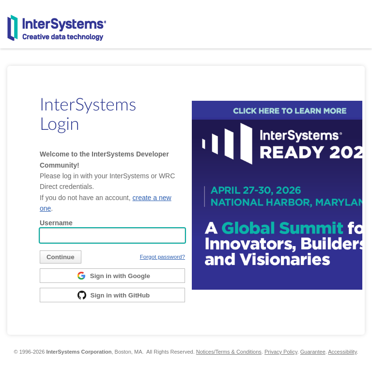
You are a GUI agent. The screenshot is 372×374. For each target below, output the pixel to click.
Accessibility (342, 352)
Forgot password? (162, 256)
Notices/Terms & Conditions (229, 352)
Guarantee (313, 352)
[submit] (60, 257)
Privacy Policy (280, 352)
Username (56, 223)
